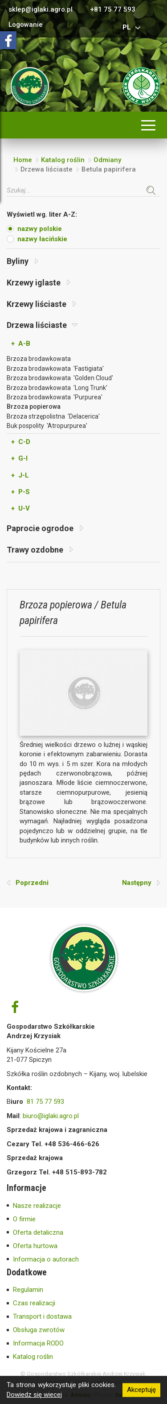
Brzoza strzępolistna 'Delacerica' (53, 416)
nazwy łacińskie (42, 239)
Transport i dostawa (42, 1316)
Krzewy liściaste (41, 304)
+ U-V (20, 508)
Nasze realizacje (37, 1206)
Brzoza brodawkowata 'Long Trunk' (57, 387)
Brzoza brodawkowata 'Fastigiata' (55, 368)
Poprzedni (28, 883)
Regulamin (28, 1290)
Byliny (22, 261)
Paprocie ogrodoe (45, 528)
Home (22, 160)
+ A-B (20, 343)
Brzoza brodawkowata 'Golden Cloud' (60, 377)
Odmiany (107, 160)
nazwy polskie (39, 229)
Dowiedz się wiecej (34, 1395)
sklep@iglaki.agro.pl (40, 9)
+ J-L (20, 475)
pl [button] (132, 27)
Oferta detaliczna (38, 1232)
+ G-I (19, 458)
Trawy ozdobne (40, 549)
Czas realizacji (34, 1303)
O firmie (24, 1219)
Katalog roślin (63, 160)
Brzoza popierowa (34, 406)
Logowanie (25, 25)
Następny (141, 883)
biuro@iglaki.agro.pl (51, 1116)
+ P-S (20, 492)
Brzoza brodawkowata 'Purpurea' (54, 397)
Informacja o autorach (46, 1259)
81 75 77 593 (45, 1102)
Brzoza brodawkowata (39, 358)
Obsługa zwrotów (39, 1330)
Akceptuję (141, 1390)
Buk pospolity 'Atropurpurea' (47, 425)
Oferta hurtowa (35, 1246)
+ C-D (20, 442)
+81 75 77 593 (112, 9)
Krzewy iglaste (38, 282)
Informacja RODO (38, 1343)
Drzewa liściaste (42, 325)
